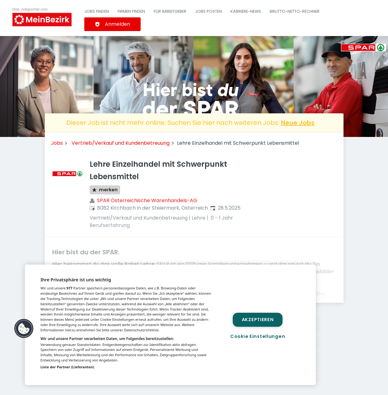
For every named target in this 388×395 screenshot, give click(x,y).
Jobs (57, 143)
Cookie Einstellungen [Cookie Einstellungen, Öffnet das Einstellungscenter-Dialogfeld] (257, 336)
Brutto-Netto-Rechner (295, 11)
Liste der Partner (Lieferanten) (67, 367)
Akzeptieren (258, 319)
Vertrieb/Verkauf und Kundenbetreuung (121, 143)
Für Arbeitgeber (170, 11)
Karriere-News (246, 11)
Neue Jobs (298, 122)
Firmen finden (131, 11)
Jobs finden (96, 11)
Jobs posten (208, 11)
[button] (24, 328)
